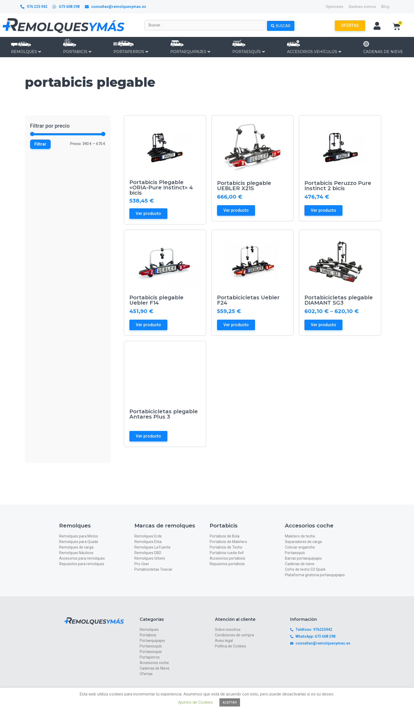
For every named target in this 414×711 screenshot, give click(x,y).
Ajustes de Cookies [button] (195, 702)
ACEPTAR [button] (230, 702)
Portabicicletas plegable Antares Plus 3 (163, 414)
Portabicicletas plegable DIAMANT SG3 (338, 300)
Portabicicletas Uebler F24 (248, 300)
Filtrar (40, 144)
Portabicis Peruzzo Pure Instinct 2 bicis (337, 185)
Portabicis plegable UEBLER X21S (244, 185)
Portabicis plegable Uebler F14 (156, 300)
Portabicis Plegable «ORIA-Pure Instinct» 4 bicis (161, 187)
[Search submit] (280, 25)
